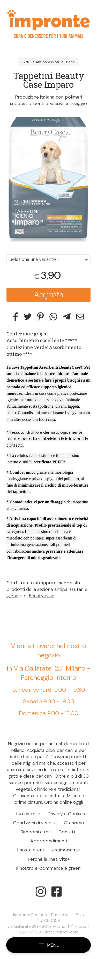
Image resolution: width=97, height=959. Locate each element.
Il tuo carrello (26, 814)
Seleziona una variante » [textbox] (34, 259)
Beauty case (41, 596)
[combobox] (48, 259)
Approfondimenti (48, 841)
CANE (25, 62)
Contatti (67, 832)
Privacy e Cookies (66, 814)
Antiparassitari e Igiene (55, 62)
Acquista (48, 294)
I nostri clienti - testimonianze (48, 850)
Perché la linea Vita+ (49, 859)
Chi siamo (74, 823)
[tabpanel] (48, 178)
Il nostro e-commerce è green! (48, 868)
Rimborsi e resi (35, 832)
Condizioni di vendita (35, 823)
